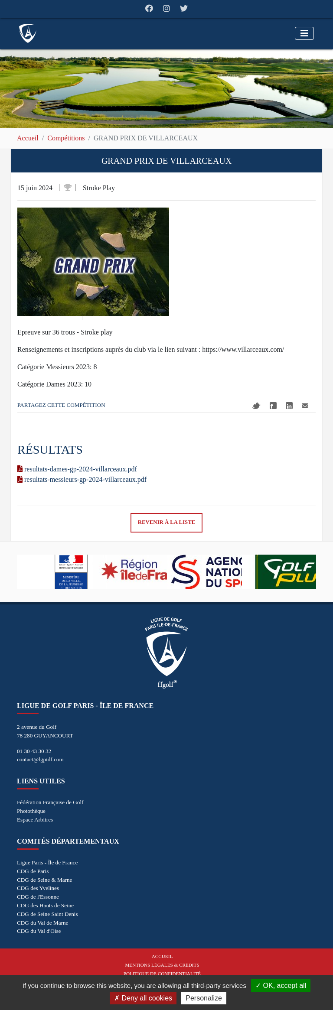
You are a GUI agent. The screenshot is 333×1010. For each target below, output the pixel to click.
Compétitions (66, 138)
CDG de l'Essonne (38, 896)
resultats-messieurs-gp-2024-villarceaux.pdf (82, 479)
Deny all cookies (143, 998)
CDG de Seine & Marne (44, 880)
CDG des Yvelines (38, 888)
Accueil (28, 138)
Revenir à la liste (167, 522)
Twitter (256, 406)
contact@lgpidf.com (40, 759)
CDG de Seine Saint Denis (47, 914)
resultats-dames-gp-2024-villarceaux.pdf (77, 469)
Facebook (273, 405)
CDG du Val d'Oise (39, 931)
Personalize (204, 998)
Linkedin (289, 405)
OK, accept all (280, 985)
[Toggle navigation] (304, 33)
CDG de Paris (33, 871)
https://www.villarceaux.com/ (243, 349)
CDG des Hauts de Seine (45, 905)
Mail (305, 405)
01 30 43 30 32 (34, 751)
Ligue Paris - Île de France (47, 862)
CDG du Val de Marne (42, 922)
